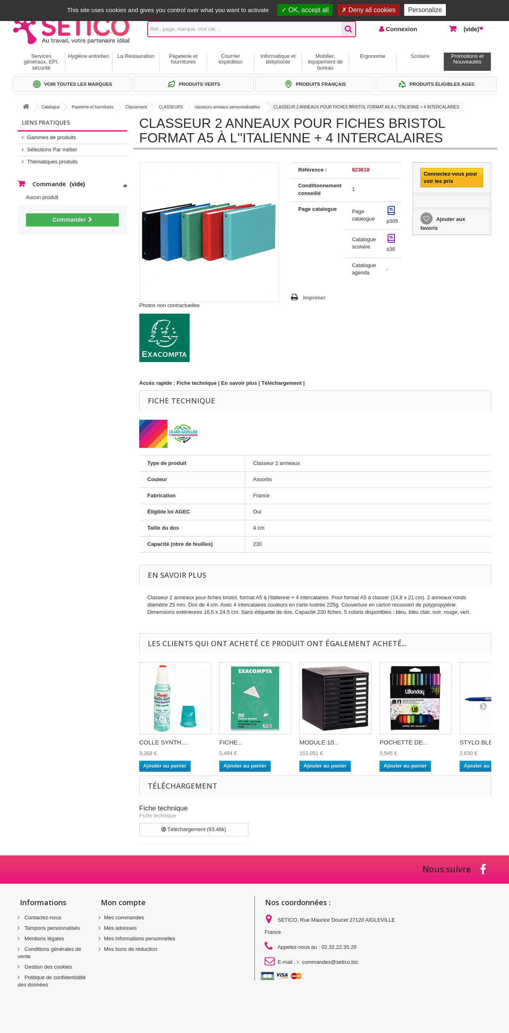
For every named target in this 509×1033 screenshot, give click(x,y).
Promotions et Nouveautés (467, 59)
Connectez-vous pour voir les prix (450, 177)
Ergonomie (373, 56)
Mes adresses (120, 928)
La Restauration (136, 56)
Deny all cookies (368, 9)
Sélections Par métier (52, 149)
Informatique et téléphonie (278, 59)
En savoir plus (239, 383)
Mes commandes (124, 917)
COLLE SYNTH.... (163, 742)
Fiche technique (197, 383)
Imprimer (314, 298)
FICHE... (231, 742)
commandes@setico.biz (330, 962)
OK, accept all (305, 9)
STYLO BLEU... (481, 742)
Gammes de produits (51, 137)
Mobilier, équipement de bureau (325, 62)
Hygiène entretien (88, 56)
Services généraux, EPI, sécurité (41, 62)
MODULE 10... (319, 742)
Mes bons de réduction (130, 949)
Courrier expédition (230, 59)
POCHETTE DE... (404, 742)
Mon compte (123, 902)
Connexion (400, 28)
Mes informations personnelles (139, 938)
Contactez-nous (42, 917)
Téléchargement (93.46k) (193, 829)
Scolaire (420, 56)
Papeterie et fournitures (183, 59)
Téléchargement (281, 383)
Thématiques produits (52, 162)
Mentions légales (43, 938)
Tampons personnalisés (51, 928)
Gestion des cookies (47, 967)
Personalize (425, 9)
